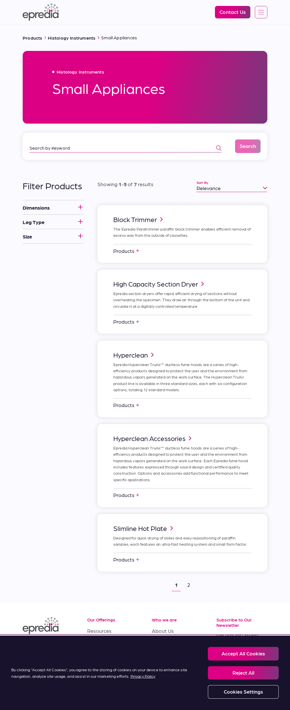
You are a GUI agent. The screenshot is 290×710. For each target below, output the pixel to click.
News (158, 656)
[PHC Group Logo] (32, 693)
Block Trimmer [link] (139, 219)
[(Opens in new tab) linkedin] (28, 646)
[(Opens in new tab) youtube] (55, 646)
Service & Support (108, 643)
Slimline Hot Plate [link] (144, 528)
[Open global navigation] (261, 12)
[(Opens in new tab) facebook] (42, 646)
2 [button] (188, 585)
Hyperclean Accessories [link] (153, 438)
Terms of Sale (103, 656)
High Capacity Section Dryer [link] (159, 284)
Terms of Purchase (108, 669)
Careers (161, 643)
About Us (163, 631)
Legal (45, 692)
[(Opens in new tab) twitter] (28, 660)
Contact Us (165, 669)
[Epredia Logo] (41, 12)
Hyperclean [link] (134, 355)
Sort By (202, 182)
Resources (99, 631)
